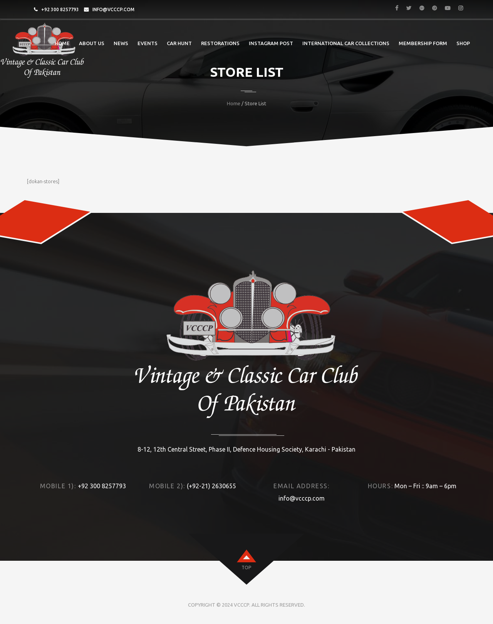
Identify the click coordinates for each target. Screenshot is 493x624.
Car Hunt (179, 43)
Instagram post (271, 43)
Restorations (220, 43)
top (246, 567)
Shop (463, 43)
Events (148, 43)
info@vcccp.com (113, 9)
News (121, 43)
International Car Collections (345, 43)
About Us (91, 43)
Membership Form (423, 43)
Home (62, 43)
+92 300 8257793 (60, 9)
